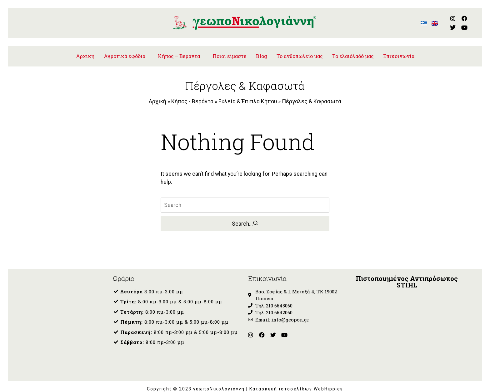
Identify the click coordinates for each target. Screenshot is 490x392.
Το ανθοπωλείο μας (300, 50)
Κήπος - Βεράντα (192, 96)
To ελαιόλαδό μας (353, 50)
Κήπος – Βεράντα (179, 50)
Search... (245, 218)
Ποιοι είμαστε (229, 50)
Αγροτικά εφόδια (124, 50)
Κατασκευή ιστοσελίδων (281, 383)
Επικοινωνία (398, 50)
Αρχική (85, 50)
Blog (261, 50)
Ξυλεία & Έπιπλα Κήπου (247, 96)
